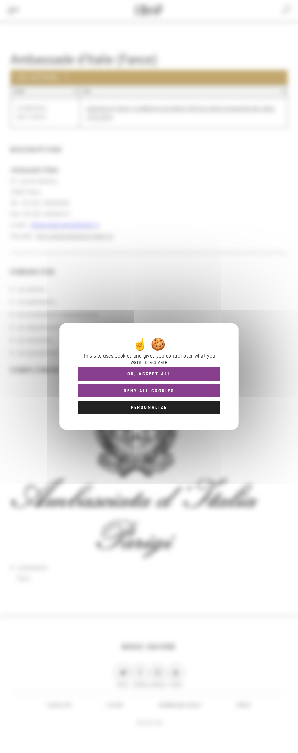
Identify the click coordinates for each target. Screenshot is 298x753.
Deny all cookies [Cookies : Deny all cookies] (149, 390)
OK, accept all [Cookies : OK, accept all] (148, 374)
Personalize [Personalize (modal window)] (149, 407)
